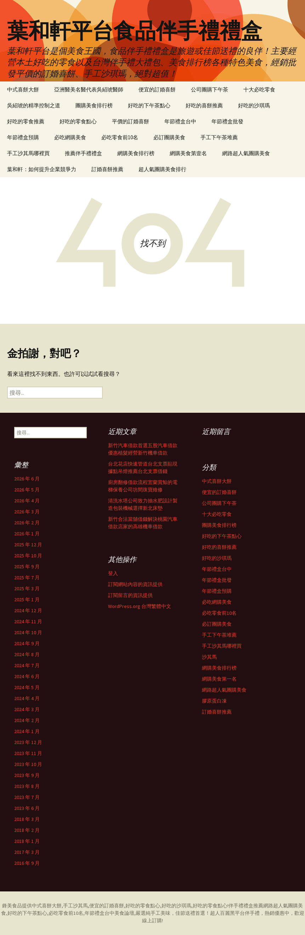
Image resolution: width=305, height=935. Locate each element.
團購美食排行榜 (94, 105)
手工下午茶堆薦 (219, 137)
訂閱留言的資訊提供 (130, 595)
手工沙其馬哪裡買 (28, 153)
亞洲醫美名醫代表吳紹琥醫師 (88, 89)
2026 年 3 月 (27, 511)
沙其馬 (209, 657)
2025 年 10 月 (28, 555)
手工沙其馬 (75, 905)
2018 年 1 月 (27, 841)
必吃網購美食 (70, 137)
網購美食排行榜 (135, 153)
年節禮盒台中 (180, 121)
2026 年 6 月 (27, 478)
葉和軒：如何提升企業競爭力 (41, 169)
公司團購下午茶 (209, 89)
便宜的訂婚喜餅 (157, 89)
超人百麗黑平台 (227, 913)
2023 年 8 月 (27, 786)
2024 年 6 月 (27, 676)
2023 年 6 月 (27, 808)
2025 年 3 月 (27, 588)
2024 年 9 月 (27, 643)
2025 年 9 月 (27, 566)
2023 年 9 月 (27, 775)
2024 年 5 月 (27, 687)
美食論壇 (124, 913)
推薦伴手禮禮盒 (83, 153)
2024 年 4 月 (27, 698)
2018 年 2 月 (27, 830)
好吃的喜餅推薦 (204, 105)
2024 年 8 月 (27, 654)
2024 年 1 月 (27, 731)
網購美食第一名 (219, 679)
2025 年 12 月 (28, 544)
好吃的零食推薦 (25, 121)
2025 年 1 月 (27, 599)
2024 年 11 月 (28, 621)
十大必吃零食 (259, 89)
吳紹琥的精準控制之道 (33, 105)
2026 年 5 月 (27, 489)
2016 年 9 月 (27, 863)
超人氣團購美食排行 (162, 169)
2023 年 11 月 (28, 753)
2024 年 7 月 (27, 665)
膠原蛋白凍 (214, 701)
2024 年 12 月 (28, 610)
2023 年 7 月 (27, 797)
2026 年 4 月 (27, 500)
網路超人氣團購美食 (246, 153)
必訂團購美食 (169, 137)
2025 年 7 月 (27, 577)
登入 (113, 573)
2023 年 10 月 (28, 764)
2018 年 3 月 (27, 819)
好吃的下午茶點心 (149, 105)
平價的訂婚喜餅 (130, 121)
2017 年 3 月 (27, 852)
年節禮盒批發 (227, 121)
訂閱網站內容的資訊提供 (135, 584)
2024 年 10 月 (28, 632)
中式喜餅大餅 (23, 89)
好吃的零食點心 (78, 121)
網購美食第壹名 (188, 153)
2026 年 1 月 (27, 533)
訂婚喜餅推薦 (107, 169)
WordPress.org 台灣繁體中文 (139, 606)
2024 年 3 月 (27, 709)
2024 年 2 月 (27, 720)
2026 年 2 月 (27, 522)
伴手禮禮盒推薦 (245, 905)
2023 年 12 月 (28, 742)
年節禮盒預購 (23, 137)
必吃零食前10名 (119, 137)
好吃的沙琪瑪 (254, 105)
